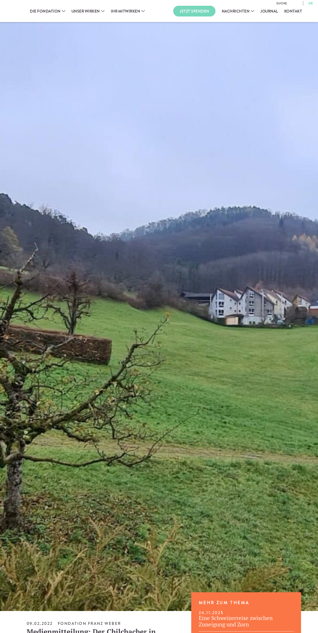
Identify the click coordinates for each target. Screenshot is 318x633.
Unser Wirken (86, 11)
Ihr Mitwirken (125, 11)
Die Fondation (45, 11)
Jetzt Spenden (194, 11)
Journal (269, 11)
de (311, 3)
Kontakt (293, 11)
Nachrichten (236, 11)
